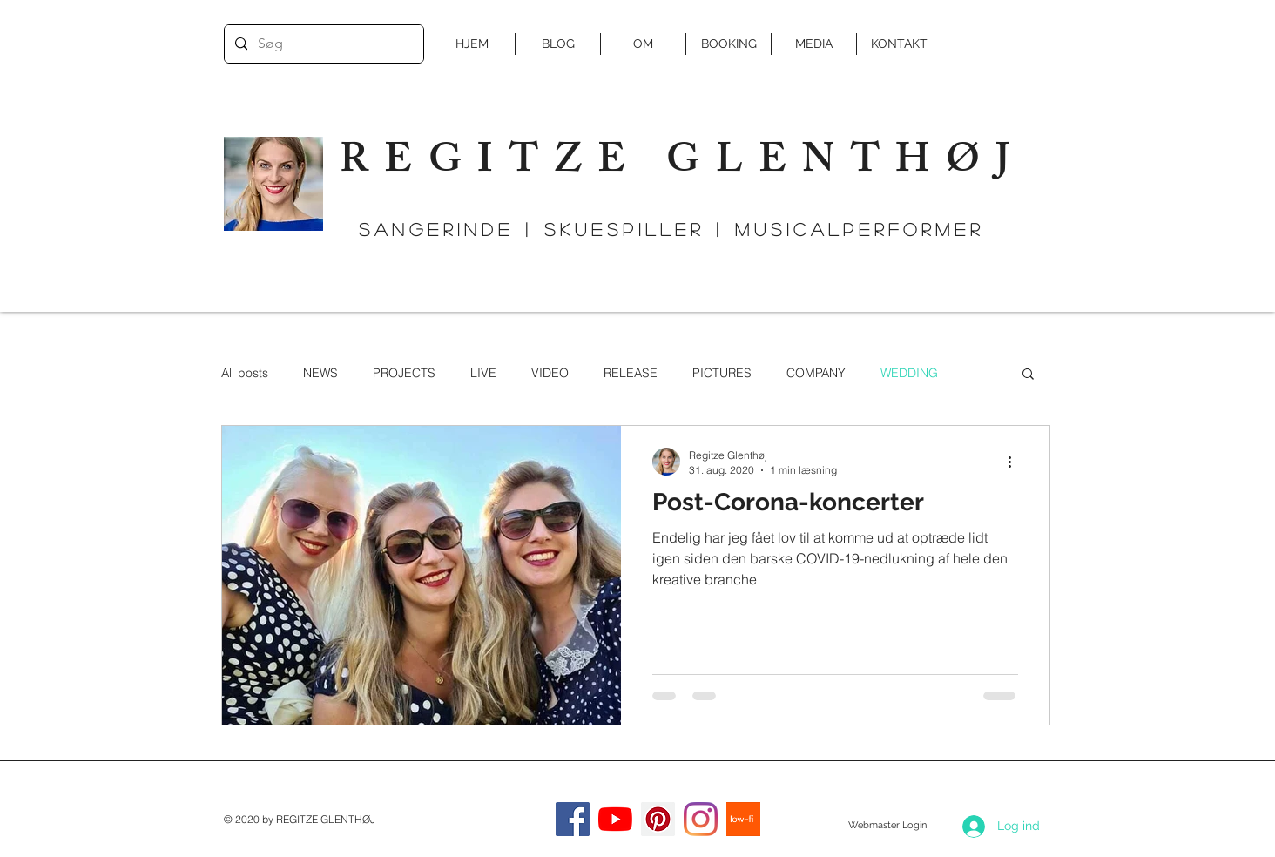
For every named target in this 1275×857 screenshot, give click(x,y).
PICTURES (722, 373)
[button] (1028, 375)
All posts (244, 373)
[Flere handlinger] (1015, 461)
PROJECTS (404, 373)
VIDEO (550, 373)
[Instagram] (701, 819)
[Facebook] (573, 819)
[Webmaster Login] (887, 825)
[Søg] (322, 44)
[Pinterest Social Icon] (658, 819)
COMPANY (816, 373)
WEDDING (909, 373)
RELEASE (631, 373)
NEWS (320, 373)
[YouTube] (615, 819)
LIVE (483, 373)
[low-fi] (743, 819)
